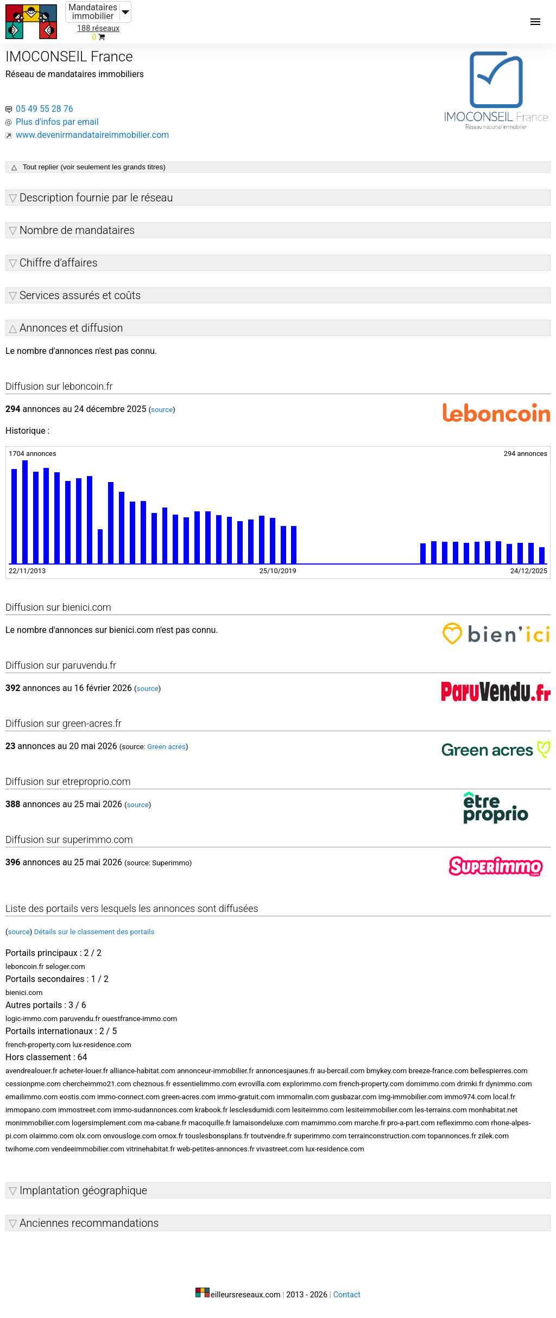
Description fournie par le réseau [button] (96, 197)
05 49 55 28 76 (44, 109)
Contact (347, 1295)
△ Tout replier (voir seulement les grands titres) (88, 167)
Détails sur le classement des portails (94, 932)
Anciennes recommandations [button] (89, 1223)
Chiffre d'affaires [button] (59, 262)
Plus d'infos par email (57, 122)
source (162, 409)
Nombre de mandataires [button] (77, 230)
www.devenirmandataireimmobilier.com (92, 135)
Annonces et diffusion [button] (71, 327)
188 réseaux (98, 28)
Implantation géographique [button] (83, 1190)
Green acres (166, 747)
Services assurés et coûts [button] (80, 295)
